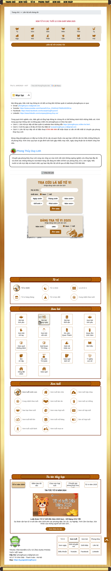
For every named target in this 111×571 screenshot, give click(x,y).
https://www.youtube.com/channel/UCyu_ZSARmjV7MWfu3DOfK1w (45, 108)
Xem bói (56, 1)
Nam (43, 194)
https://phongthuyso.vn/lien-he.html (76, 124)
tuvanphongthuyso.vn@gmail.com (63, 127)
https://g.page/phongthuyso (25, 560)
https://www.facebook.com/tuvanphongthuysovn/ (39, 111)
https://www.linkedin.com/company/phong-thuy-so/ (39, 113)
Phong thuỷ (43, 1)
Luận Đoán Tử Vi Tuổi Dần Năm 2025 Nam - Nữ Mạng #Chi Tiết (55, 519)
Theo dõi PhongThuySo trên (46, 86)
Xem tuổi (23, 1)
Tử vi (33, 1)
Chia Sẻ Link (49, 173)
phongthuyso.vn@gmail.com (29, 106)
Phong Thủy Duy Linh (29, 151)
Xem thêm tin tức (55, 529)
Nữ (49, 194)
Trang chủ (10, 1)
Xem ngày (68, 1)
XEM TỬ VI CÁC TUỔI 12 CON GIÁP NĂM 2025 (55, 21)
